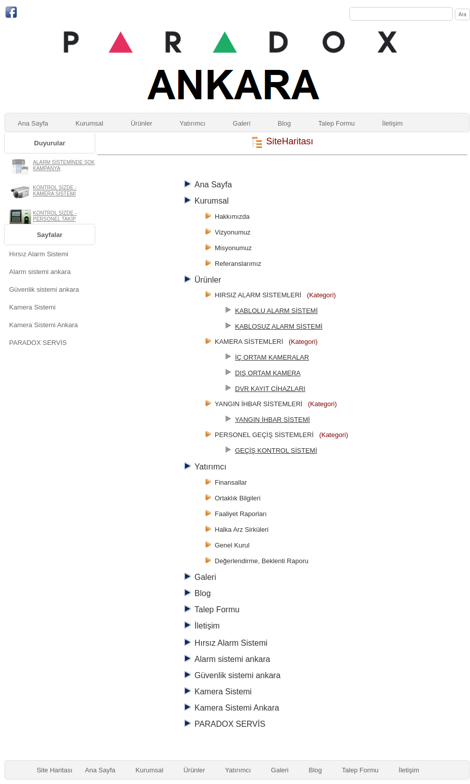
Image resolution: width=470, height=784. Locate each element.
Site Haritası (54, 770)
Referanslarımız (238, 263)
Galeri (242, 123)
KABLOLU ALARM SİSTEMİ (276, 311)
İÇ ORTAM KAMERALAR (272, 357)
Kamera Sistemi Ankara (43, 325)
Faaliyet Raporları (241, 514)
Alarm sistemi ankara (39, 272)
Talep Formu (336, 123)
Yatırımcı (193, 123)
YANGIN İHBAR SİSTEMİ (272, 419)
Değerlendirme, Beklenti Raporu (261, 561)
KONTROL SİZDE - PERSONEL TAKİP (54, 216)
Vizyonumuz (233, 232)
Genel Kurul (232, 545)
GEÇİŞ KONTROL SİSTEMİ (276, 450)
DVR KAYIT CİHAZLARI (270, 389)
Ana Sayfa (33, 123)
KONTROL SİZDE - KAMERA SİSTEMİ (54, 191)
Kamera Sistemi (32, 307)
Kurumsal (89, 123)
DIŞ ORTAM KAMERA (268, 373)
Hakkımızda (232, 216)
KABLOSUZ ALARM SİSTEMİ (279, 326)
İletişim (392, 123)
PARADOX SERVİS (38, 342)
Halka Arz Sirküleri (241, 529)
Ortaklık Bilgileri (237, 498)
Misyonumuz (233, 248)
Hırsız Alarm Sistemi (38, 254)
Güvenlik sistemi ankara (44, 289)
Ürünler (141, 123)
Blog (284, 123)
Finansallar (231, 482)
